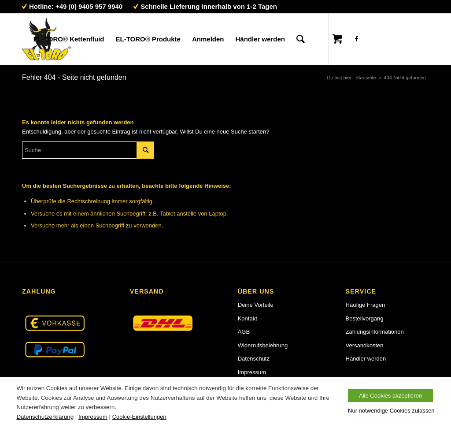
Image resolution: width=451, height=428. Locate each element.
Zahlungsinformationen (375, 331)
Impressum (252, 372)
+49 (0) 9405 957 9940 (88, 6)
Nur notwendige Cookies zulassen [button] (391, 410)
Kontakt (247, 318)
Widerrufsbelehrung (263, 345)
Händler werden (366, 358)
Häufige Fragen (365, 304)
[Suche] (301, 39)
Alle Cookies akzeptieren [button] (390, 395)
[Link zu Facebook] (356, 38)
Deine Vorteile (256, 304)
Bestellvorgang (365, 318)
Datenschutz (254, 358)
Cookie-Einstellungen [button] (139, 417)
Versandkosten (365, 345)
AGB (244, 331)
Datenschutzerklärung (45, 416)
